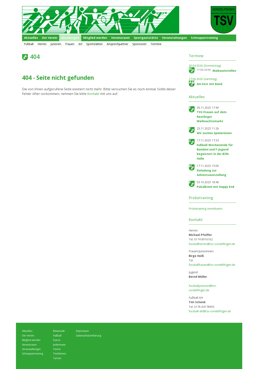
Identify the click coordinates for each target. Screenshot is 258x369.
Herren (42, 44)
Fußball (29, 44)
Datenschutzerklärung (88, 335)
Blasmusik (59, 331)
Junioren (56, 44)
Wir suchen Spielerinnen (214, 133)
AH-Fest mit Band (209, 84)
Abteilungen (70, 38)
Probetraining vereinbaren (205, 208)
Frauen (69, 44)
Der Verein (49, 38)
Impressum (82, 331)
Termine (156, 44)
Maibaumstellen (224, 71)
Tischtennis (59, 353)
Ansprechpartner (117, 44)
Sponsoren (139, 44)
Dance (56, 340)
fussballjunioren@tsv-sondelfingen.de (203, 288)
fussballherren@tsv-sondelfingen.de (212, 244)
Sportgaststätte (146, 38)
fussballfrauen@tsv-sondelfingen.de (212, 265)
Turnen (57, 358)
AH (80, 44)
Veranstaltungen (174, 38)
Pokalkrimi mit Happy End (215, 187)
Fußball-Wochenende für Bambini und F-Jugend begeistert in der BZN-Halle (215, 151)
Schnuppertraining (204, 38)
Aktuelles (31, 38)
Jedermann (59, 344)
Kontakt (93, 93)
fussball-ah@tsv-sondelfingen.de (210, 311)
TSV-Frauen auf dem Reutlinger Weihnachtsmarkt (211, 116)
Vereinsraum (120, 38)
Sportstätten (94, 44)
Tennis (57, 349)
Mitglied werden (95, 38)
